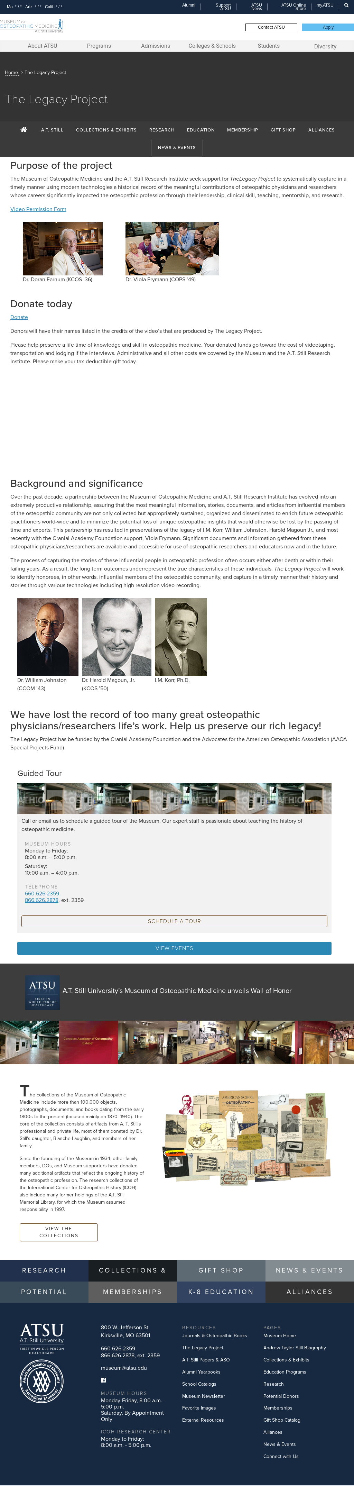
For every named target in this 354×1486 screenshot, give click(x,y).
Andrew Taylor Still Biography (294, 1348)
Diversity (325, 46)
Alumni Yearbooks (201, 1373)
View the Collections (58, 1233)
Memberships (277, 1409)
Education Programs (284, 1373)
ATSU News (256, 6)
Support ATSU (223, 6)
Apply (328, 27)
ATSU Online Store (293, 6)
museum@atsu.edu (124, 1368)
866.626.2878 (41, 900)
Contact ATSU (271, 27)
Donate (19, 317)
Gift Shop (283, 131)
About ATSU (42, 46)
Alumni (188, 5)
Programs (99, 46)
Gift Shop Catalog (281, 1421)
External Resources (203, 1421)
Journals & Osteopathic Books (214, 1336)
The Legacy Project (202, 1348)
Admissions (155, 46)
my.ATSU (325, 5)
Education (201, 131)
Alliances (321, 131)
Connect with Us (281, 1457)
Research (162, 131)
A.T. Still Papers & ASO (206, 1361)
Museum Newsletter (203, 1397)
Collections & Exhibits (106, 131)
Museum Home (279, 1336)
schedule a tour (174, 922)
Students (269, 46)
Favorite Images (199, 1409)
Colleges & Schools (212, 46)
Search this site (343, 9)
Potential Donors (281, 1397)
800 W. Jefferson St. (125, 1332)
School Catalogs (199, 1385)
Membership (242, 131)
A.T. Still (52, 131)
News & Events (177, 148)
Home (11, 73)
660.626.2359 (42, 894)
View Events (174, 949)
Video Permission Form (38, 210)
